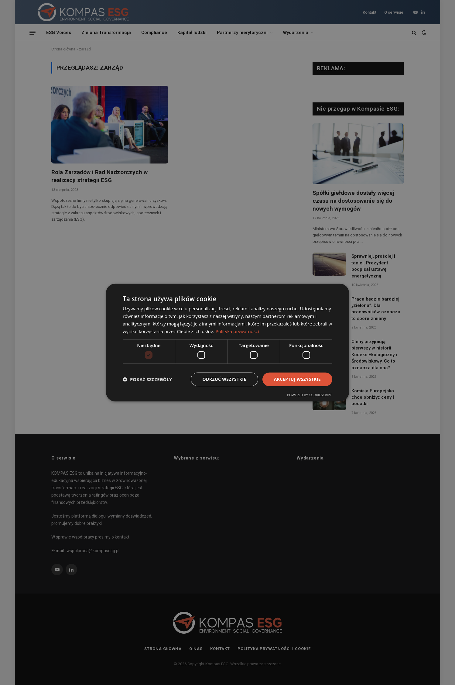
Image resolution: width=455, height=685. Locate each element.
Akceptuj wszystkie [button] (297, 379)
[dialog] (227, 342)
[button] (147, 379)
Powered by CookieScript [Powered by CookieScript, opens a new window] (309, 394)
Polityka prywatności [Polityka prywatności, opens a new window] (237, 331)
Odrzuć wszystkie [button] (224, 379)
